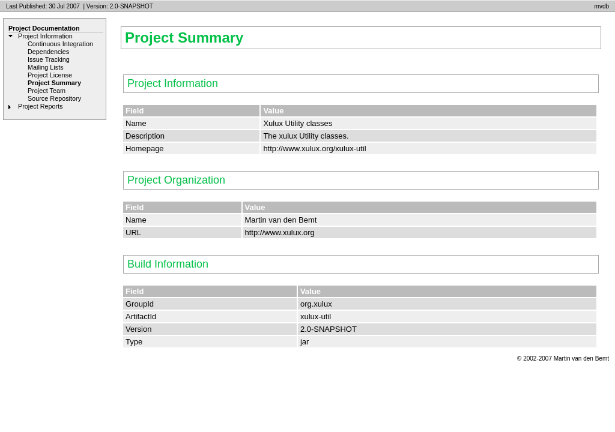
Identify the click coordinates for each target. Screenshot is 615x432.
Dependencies (48, 51)
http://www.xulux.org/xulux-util (314, 148)
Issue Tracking (49, 59)
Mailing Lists (46, 67)
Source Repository (54, 98)
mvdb (602, 6)
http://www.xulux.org (280, 232)
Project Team (46, 90)
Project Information (45, 36)
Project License (50, 75)
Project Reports (40, 106)
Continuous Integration (60, 43)
